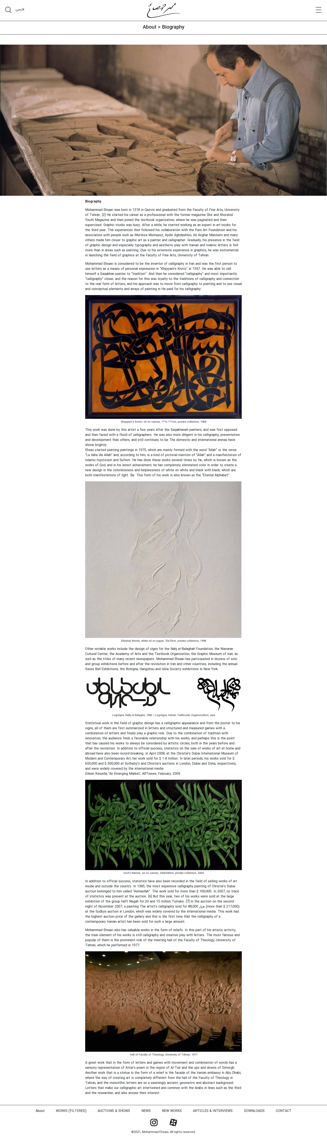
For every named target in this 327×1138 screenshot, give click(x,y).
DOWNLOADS (254, 1111)
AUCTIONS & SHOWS (114, 1111)
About (149, 27)
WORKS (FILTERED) (71, 1111)
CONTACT (283, 1111)
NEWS (146, 1111)
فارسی (20, 9)
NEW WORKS (172, 1111)
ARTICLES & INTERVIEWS (213, 1111)
